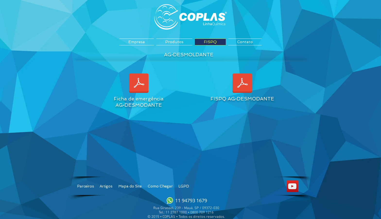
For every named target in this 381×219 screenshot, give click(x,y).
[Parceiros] (85, 186)
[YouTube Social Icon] (292, 186)
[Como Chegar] (160, 186)
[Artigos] (106, 186)
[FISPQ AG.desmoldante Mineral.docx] (242, 84)
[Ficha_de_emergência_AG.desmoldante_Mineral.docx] (139, 84)
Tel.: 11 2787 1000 (173, 212)
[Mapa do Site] (130, 186)
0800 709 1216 (202, 212)
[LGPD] (183, 186)
